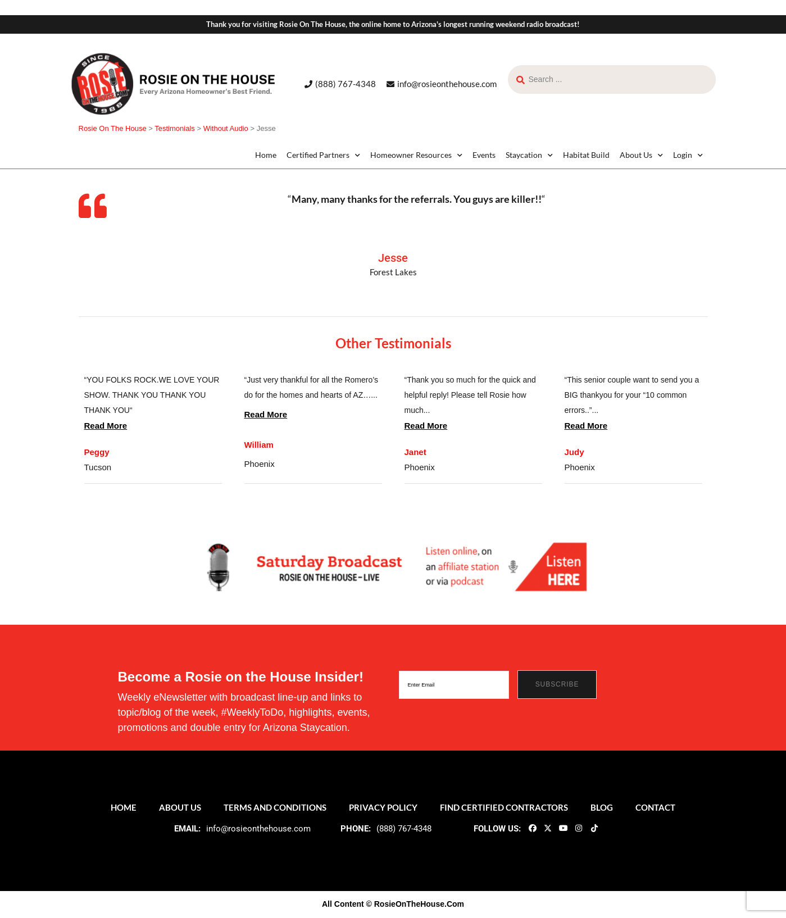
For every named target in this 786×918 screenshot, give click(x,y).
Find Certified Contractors (504, 807)
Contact (655, 807)
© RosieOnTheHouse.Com (415, 903)
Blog (601, 807)
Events (484, 155)
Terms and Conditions (275, 807)
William (259, 444)
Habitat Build (586, 155)
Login (688, 155)
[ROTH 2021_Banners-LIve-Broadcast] (393, 566)
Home (265, 155)
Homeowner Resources (416, 155)
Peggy (97, 452)
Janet (415, 452)
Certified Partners (323, 155)
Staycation (529, 155)
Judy (574, 452)
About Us (641, 155)
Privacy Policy (383, 807)
